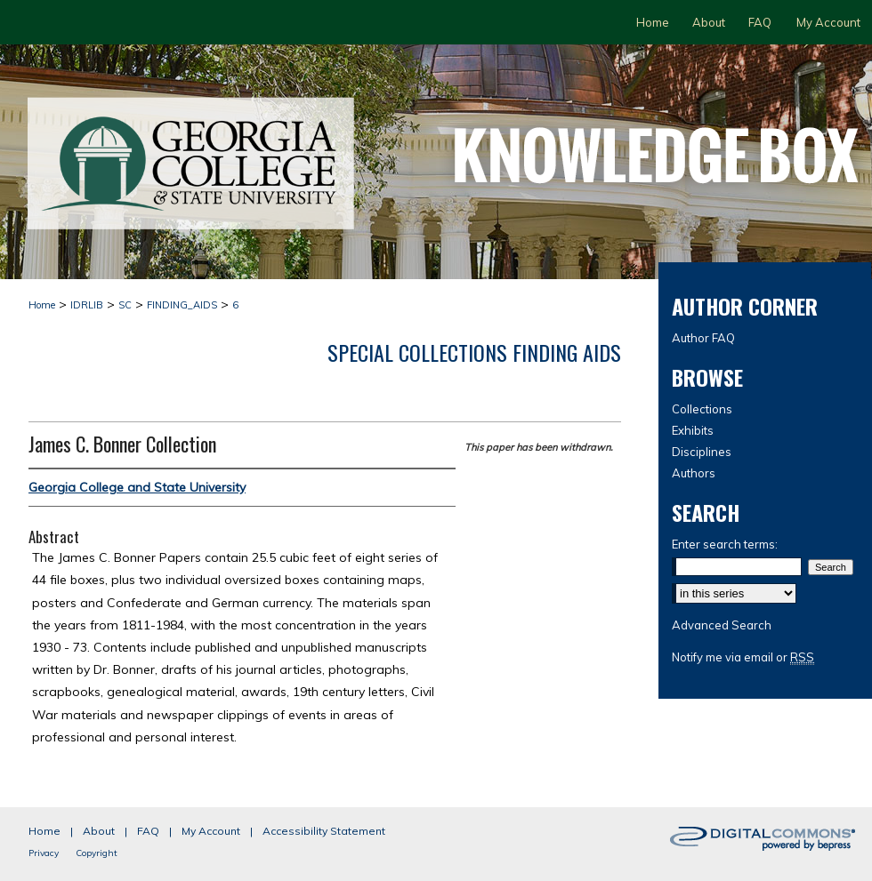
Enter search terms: (725, 544)
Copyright (96, 853)
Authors (693, 473)
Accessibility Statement (323, 830)
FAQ (148, 830)
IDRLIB (86, 305)
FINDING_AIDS (182, 305)
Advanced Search (721, 625)
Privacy (43, 853)
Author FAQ (703, 338)
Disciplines (701, 452)
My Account (211, 830)
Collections (702, 409)
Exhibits (693, 430)
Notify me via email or (743, 657)
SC (125, 305)
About (99, 830)
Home (41, 305)
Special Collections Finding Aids (474, 352)
